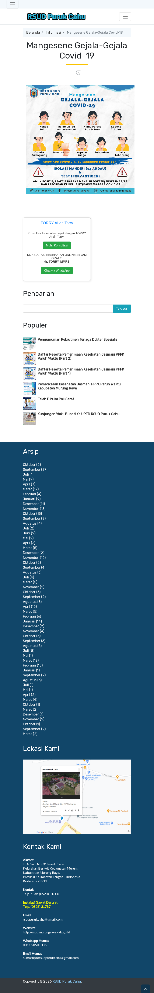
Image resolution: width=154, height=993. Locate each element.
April (26, 484)
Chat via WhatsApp (57, 270)
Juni (26, 533)
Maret (27, 489)
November (31, 509)
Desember (31, 504)
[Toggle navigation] (12, 4)
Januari (29, 499)
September (31, 470)
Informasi (53, 32)
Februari (29, 494)
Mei (25, 479)
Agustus (29, 523)
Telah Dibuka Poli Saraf (56, 399)
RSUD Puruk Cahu (67, 981)
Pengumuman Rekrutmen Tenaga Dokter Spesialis (77, 340)
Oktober (29, 465)
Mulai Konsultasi (57, 245)
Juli (26, 474)
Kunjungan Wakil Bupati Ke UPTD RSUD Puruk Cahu (78, 414)
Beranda (33, 32)
